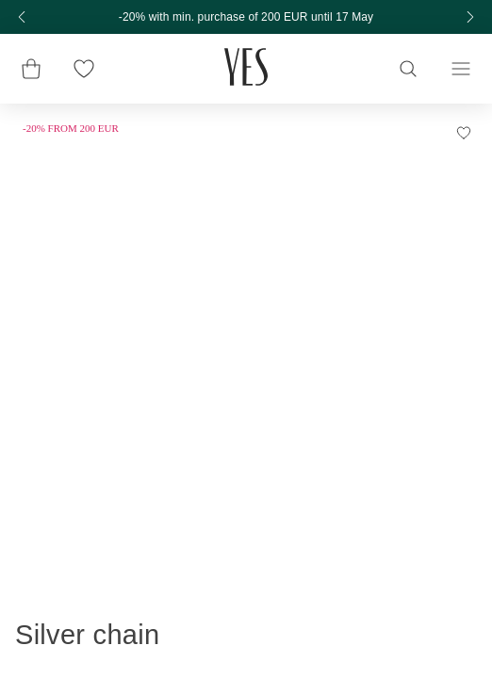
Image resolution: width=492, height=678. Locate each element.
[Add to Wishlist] (464, 136)
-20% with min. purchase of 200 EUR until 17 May (246, 16)
